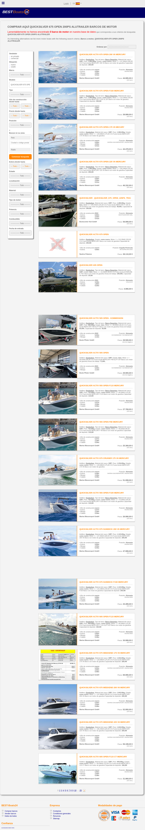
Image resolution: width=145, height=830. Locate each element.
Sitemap (56, 819)
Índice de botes (11, 816)
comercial (14, 58)
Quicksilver (90, 59)
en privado (15, 56)
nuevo (13, 65)
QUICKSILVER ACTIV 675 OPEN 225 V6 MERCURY (102, 162)
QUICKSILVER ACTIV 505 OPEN (94, 353)
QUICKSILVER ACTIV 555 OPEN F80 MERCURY (101, 422)
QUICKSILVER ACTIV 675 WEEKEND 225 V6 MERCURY (104, 722)
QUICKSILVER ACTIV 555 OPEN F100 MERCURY (101, 493)
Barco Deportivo (111, 59)
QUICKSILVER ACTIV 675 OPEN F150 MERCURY (101, 91)
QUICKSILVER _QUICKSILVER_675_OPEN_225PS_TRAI (105, 198)
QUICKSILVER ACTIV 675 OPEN (94, 234)
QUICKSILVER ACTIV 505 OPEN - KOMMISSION (101, 318)
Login (66, 3)
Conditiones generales (62, 814)
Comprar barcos (11, 811)
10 (75, 790)
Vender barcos (10, 814)
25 (81, 790)
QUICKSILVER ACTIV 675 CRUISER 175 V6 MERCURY (104, 458)
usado (13, 67)
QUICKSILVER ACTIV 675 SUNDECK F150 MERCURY (103, 582)
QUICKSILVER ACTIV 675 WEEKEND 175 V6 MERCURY (104, 653)
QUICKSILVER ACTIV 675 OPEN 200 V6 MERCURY (102, 54)
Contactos (57, 811)
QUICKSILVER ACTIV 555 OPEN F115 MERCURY (101, 385)
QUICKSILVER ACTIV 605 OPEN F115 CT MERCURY (103, 757)
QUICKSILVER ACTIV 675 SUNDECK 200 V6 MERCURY (104, 529)
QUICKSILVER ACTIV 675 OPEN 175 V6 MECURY (101, 127)
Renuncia (57, 816)
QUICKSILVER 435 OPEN (90, 265)
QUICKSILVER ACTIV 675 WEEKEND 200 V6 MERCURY (104, 687)
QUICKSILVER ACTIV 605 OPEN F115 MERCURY (101, 617)
